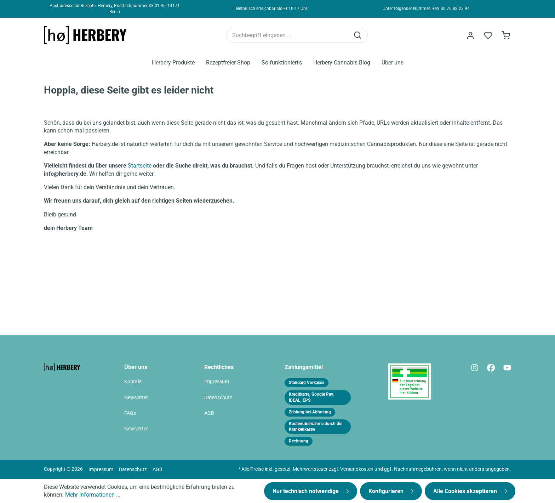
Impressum (216, 382)
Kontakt (133, 382)
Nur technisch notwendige (306, 491)
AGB (209, 413)
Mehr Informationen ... (92, 494)
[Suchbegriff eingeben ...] (288, 35)
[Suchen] (358, 35)
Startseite (139, 165)
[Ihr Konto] (470, 35)
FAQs (130, 413)
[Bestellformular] (506, 35)
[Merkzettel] (488, 35)
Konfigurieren (386, 491)
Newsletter (136, 398)
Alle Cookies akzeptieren (465, 491)
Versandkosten (356, 469)
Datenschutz (218, 398)
